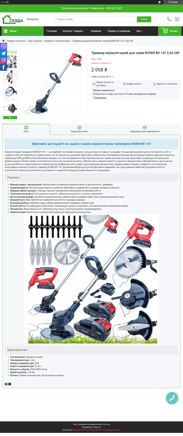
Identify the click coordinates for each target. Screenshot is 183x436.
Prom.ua (106, 424)
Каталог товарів (72, 31)
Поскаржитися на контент (84, 430)
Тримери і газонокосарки (57, 41)
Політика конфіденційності (109, 430)
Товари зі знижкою (118, 31)
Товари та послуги (16, 41)
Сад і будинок (35, 41)
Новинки (96, 31)
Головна (52, 31)
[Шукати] (144, 19)
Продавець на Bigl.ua (91, 427)
